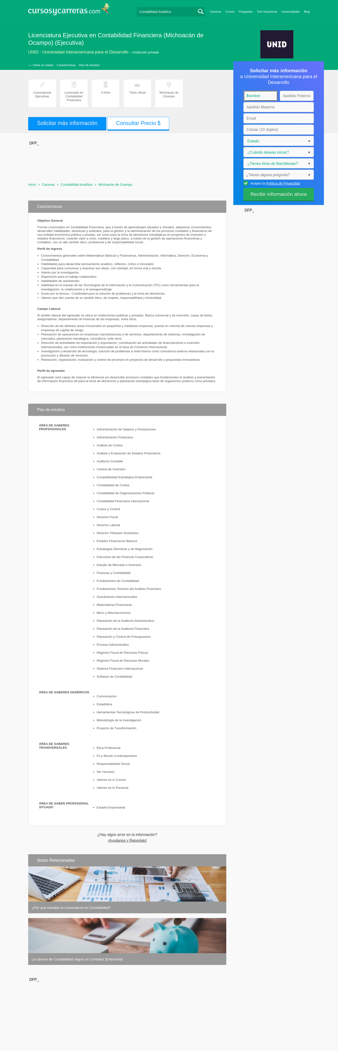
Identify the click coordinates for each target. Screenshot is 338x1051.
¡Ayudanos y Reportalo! (127, 840)
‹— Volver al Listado (40, 65)
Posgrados (246, 11)
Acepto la (274, 183)
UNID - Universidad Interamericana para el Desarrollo (78, 52)
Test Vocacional (267, 11)
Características (66, 65)
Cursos (229, 11)
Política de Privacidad (283, 183)
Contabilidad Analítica (76, 184)
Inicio (32, 184)
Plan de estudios (89, 65)
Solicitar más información (67, 123)
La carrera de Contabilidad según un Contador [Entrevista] (77, 959)
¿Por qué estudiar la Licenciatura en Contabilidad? (71, 908)
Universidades (290, 11)
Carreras (215, 11)
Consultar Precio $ (138, 123)
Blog (307, 11)
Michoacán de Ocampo (115, 184)
